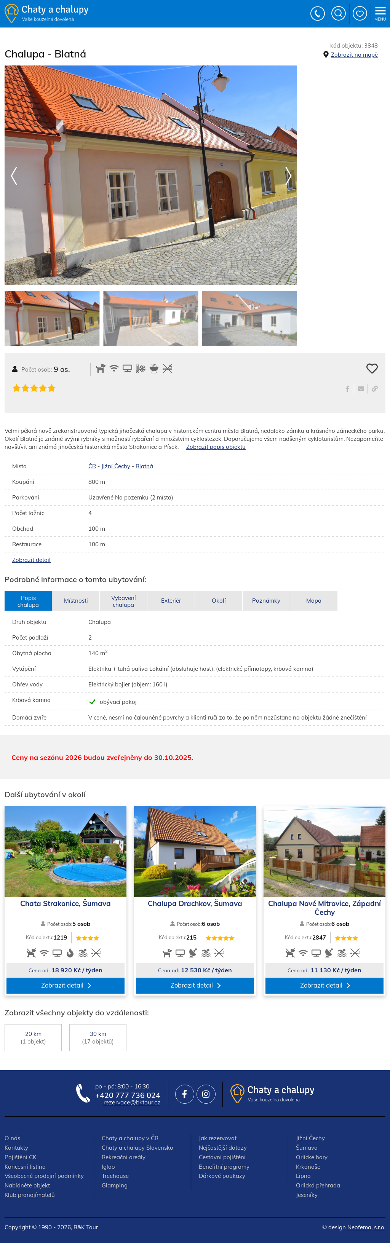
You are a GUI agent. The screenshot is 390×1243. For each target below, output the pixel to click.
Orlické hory (312, 1157)
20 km (33, 1037)
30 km (98, 1037)
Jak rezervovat (218, 1138)
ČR (92, 466)
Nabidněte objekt (27, 1185)
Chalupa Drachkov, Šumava (195, 903)
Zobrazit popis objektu (216, 446)
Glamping (115, 1185)
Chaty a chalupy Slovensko (137, 1147)
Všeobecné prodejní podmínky (44, 1175)
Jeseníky (307, 1194)
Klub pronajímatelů (30, 1194)
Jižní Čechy (115, 466)
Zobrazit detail (31, 559)
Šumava (307, 1147)
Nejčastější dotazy (223, 1147)
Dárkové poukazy (222, 1175)
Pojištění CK (20, 1157)
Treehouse (115, 1175)
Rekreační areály (123, 1157)
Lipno (303, 1175)
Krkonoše (308, 1166)
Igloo (108, 1166)
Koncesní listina (25, 1166)
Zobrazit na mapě (354, 54)
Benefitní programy (224, 1166)
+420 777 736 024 (318, 13)
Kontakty (16, 1147)
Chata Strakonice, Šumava (65, 903)
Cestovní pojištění (222, 1157)
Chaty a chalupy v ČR (130, 1138)
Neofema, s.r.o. (366, 1227)
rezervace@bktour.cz (132, 1102)
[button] (288, 176)
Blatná (144, 466)
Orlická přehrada (318, 1185)
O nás (12, 1138)
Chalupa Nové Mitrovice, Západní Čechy (324, 907)
